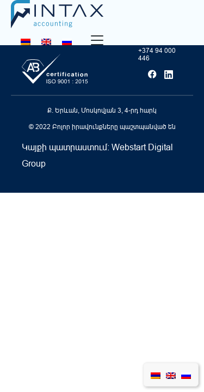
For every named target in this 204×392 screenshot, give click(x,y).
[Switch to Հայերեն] (25, 41)
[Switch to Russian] (67, 41)
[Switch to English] (46, 41)
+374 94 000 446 (157, 54)
